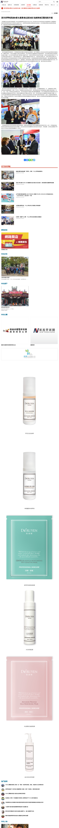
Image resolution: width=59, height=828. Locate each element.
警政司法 (47, 4)
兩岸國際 (29, 4)
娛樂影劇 (41, 4)
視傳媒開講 (16, 4)
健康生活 (10, 4)
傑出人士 (53, 4)
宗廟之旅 (4, 4)
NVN (52, 13)
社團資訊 (35, 4)
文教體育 (23, 4)
